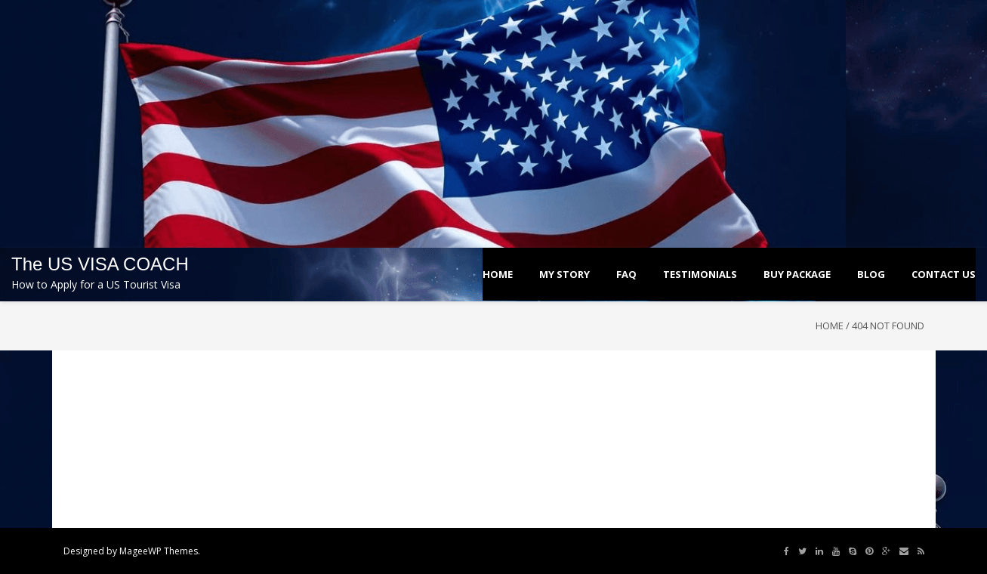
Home (830, 325)
